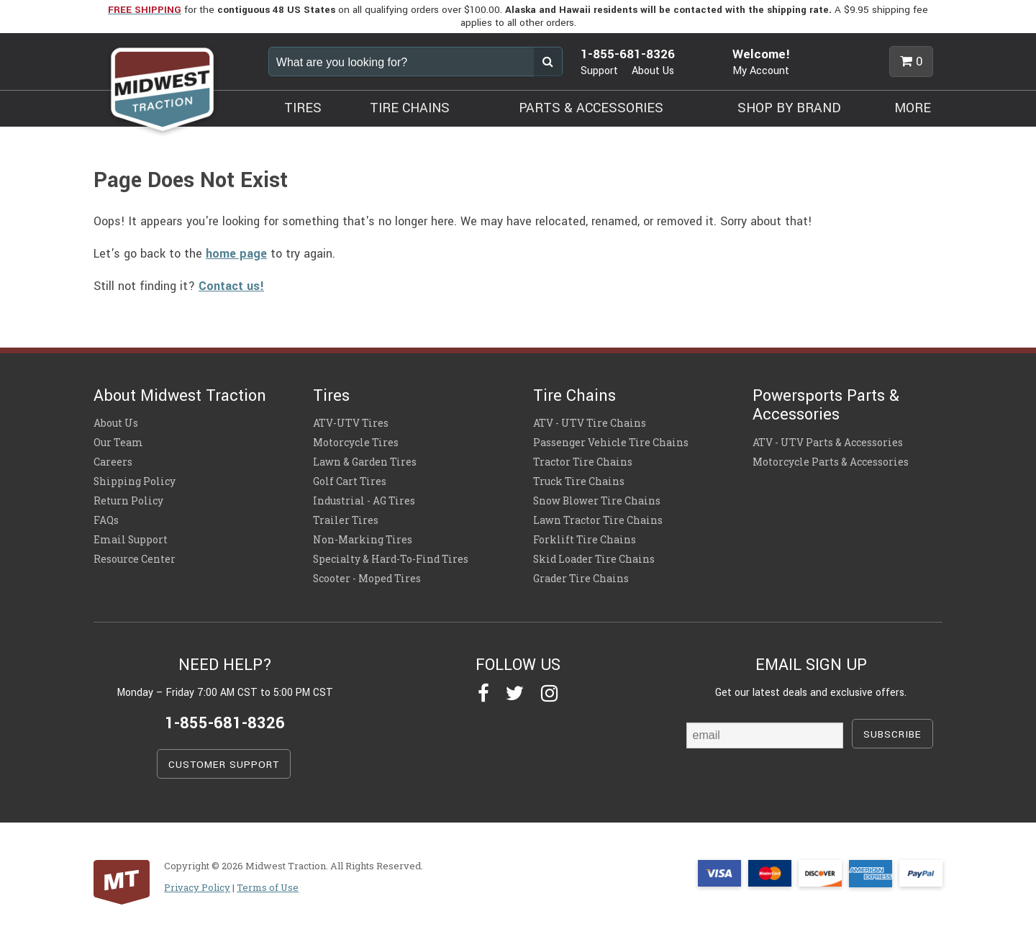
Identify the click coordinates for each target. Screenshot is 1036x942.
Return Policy (128, 500)
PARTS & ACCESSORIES (591, 108)
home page (236, 253)
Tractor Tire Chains (582, 462)
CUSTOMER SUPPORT (223, 764)
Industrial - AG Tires (364, 500)
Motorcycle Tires (356, 442)
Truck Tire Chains (578, 481)
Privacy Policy (197, 887)
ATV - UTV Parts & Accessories (828, 442)
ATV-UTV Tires (350, 423)
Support (599, 70)
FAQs (106, 520)
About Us (653, 70)
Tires (331, 395)
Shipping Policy (135, 481)
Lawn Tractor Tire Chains (598, 520)
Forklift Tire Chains (584, 539)
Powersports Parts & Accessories (826, 405)
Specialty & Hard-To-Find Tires (390, 559)
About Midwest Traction (180, 395)
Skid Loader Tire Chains (594, 559)
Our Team (118, 442)
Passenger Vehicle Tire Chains (611, 442)
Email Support (131, 539)
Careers (113, 462)
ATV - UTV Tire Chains (589, 423)
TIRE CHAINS (410, 108)
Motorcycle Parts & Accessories (831, 462)
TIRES (303, 108)
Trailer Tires (345, 520)
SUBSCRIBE (892, 734)
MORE (912, 108)
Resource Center (135, 559)
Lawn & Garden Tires (365, 462)
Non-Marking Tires (362, 539)
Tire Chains (574, 395)
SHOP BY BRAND (789, 108)
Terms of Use (268, 887)
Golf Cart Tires (349, 481)
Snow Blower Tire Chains (596, 500)
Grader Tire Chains (581, 578)
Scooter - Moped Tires (367, 578)
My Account (760, 70)
